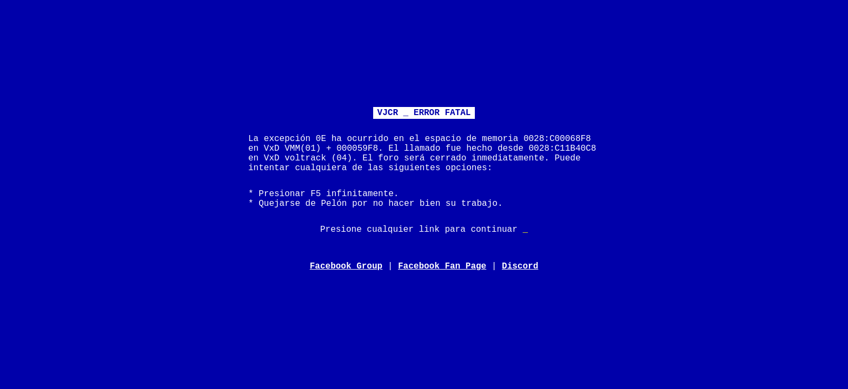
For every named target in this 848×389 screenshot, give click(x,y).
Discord (520, 266)
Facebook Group (346, 266)
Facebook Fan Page (442, 266)
